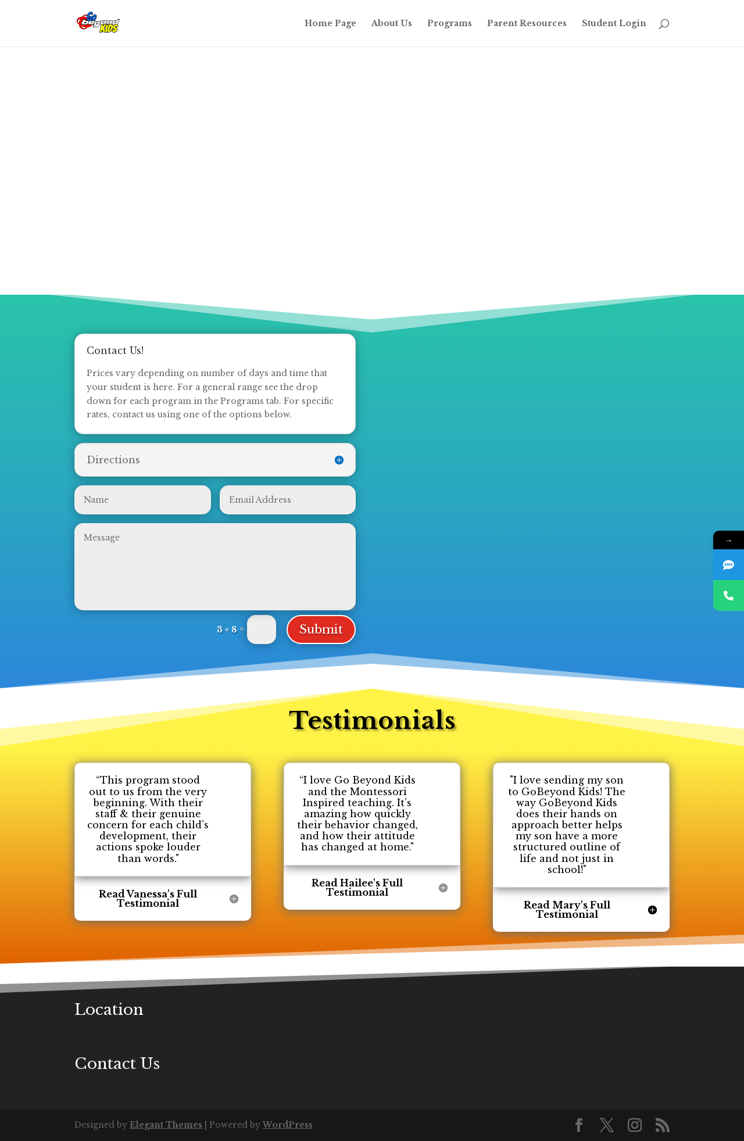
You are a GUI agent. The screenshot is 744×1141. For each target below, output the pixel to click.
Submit (321, 629)
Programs (449, 23)
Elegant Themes (166, 1124)
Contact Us (117, 1063)
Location (109, 1009)
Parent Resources (527, 23)
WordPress (288, 1124)
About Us (391, 23)
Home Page (330, 23)
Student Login (614, 23)
